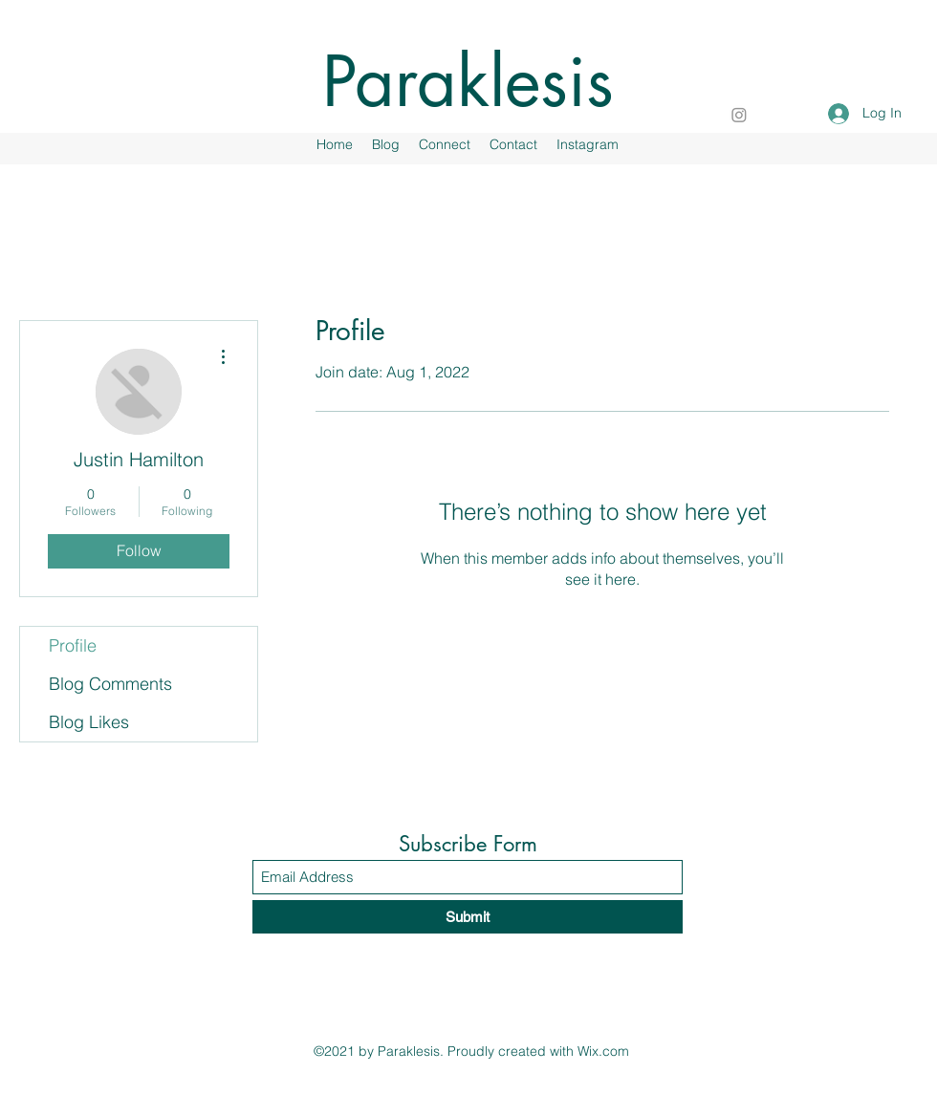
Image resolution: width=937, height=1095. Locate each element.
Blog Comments (110, 684)
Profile (73, 645)
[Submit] (467, 917)
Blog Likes (89, 722)
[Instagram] (739, 114)
